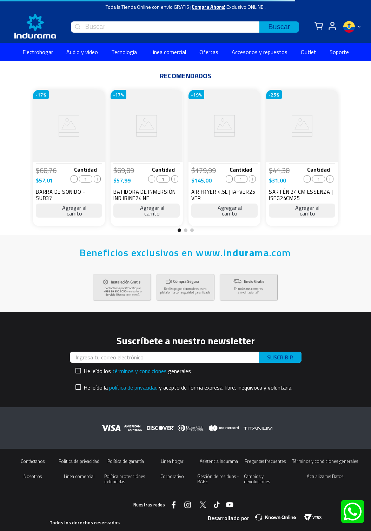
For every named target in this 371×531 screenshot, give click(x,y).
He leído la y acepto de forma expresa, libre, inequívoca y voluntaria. (188, 387)
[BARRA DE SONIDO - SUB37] (69, 158)
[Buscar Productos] (279, 27)
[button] (179, 230)
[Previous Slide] (23, 160)
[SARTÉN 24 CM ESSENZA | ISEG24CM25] (302, 158)
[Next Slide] (348, 160)
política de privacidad (133, 387)
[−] (74, 178)
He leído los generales (137, 371)
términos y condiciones (139, 371)
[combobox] (185, 27)
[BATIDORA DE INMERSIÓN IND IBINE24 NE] (147, 158)
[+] (97, 178)
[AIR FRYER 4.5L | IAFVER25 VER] (224, 158)
